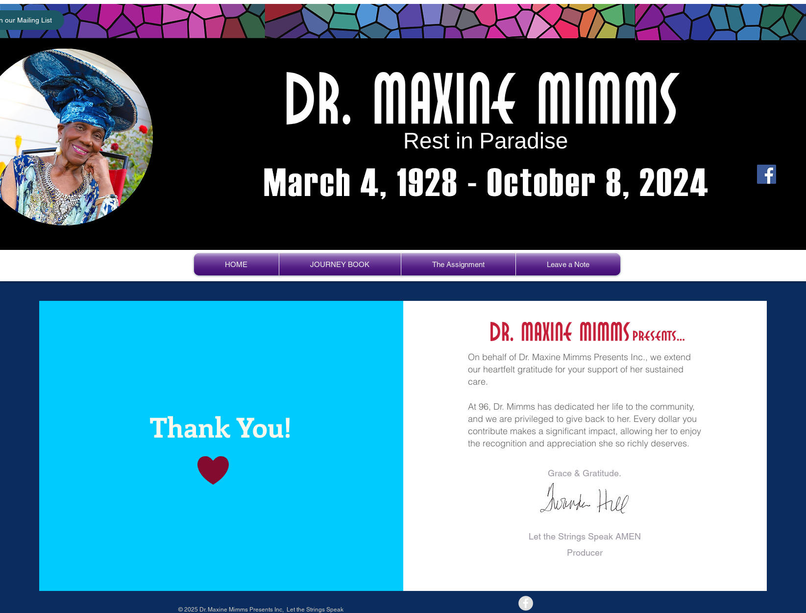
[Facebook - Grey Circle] (525, 603)
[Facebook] (766, 174)
